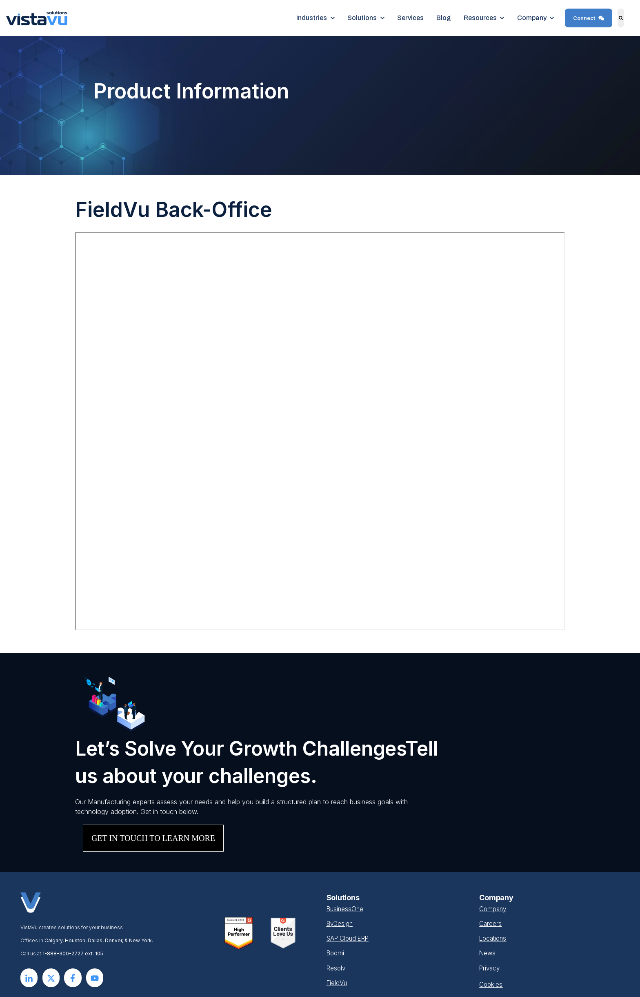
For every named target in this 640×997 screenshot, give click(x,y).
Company (493, 909)
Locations (494, 938)
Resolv (337, 968)
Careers (490, 923)
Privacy (490, 968)
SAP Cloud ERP (350, 938)
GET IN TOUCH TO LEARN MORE (153, 838)
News (487, 953)
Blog (443, 17)
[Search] (621, 18)
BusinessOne (346, 909)
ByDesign (341, 923)
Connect (588, 18)
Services (410, 17)
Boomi (336, 953)
